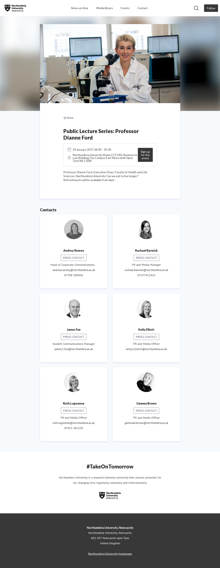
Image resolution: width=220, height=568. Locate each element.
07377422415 (146, 275)
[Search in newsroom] (196, 8)
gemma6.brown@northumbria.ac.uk (146, 423)
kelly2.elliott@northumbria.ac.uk (146, 349)
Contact (142, 8)
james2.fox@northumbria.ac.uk (73, 349)
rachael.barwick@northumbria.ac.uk (146, 270)
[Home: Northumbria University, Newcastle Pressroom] (15, 8)
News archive (79, 8)
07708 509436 (73, 275)
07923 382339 (73, 428)
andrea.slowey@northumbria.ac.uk (73, 270)
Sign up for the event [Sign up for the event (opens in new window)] (145, 155)
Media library (104, 8)
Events (125, 8)
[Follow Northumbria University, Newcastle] (211, 8)
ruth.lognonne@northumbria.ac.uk (74, 423)
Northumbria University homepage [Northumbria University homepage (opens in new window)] (110, 553)
